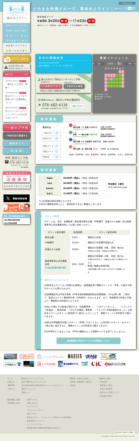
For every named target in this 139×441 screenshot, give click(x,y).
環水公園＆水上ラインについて (34, 382)
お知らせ (11, 382)
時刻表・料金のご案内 (16, 30)
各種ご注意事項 (106, 389)
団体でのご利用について (109, 392)
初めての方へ (32, 414)
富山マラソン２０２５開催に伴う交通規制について (16, 99)
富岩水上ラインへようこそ (16, 25)
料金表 (72, 385)
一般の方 (47, 133)
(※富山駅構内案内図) (55, 267)
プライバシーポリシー (36, 410)
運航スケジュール (29, 389)
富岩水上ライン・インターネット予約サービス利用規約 (49, 417)
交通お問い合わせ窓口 (16, 50)
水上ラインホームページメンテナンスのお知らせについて (16, 114)
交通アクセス (32, 400)
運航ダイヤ (48, 146)
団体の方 (47, 138)
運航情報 (11, 385)
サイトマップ (32, 407)
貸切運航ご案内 (13, 400)
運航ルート (48, 151)
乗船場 (46, 157)
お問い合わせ (32, 403)
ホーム (10, 378)
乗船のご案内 (16, 35)
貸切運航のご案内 (16, 40)
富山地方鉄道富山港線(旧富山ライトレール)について (42, 385)
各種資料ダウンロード (36, 421)
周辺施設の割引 (106, 396)
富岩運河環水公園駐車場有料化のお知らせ (43, 428)
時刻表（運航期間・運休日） (81, 382)
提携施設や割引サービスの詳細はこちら (88, 341)
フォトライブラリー (35, 424)
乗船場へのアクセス (16, 45)
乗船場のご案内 (106, 385)
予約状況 (103, 382)
